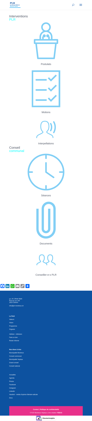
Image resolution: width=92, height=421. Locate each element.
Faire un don (13, 337)
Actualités (12, 375)
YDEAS (59, 413)
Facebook (12, 385)
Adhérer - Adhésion (15, 334)
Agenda (11, 378)
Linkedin (12, 391)
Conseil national (14, 366)
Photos (11, 381)
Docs (11, 398)
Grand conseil (13, 363)
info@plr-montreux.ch (16, 306)
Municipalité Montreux (16, 353)
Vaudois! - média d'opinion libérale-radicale (23, 394)
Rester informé (14, 341)
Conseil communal (15, 356)
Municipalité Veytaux (16, 359)
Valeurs (11, 319)
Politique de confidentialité (49, 409)
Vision (11, 323)
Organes (12, 329)
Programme (13, 326)
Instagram (12, 388)
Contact (36, 409)
